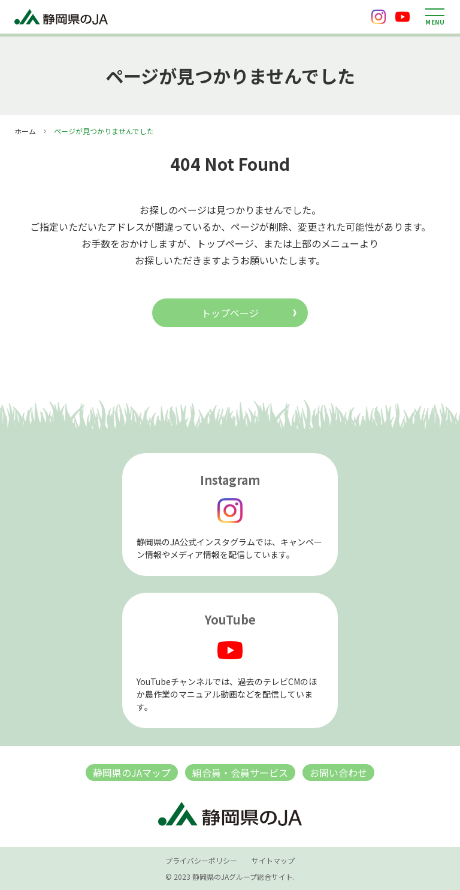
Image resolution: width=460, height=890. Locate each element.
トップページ (230, 313)
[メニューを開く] (435, 17)
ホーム (25, 131)
